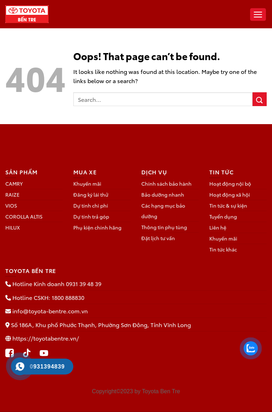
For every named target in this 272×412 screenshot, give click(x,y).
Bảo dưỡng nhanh (162, 194)
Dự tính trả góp (91, 216)
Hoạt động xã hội (229, 194)
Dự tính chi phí (90, 205)
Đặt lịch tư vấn (158, 238)
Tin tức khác (223, 249)
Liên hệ (217, 227)
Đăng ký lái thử (90, 194)
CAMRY (14, 183)
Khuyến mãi (87, 183)
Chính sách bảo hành (166, 183)
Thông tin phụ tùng (164, 227)
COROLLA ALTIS (23, 216)
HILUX (12, 227)
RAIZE (12, 194)
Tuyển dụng (223, 216)
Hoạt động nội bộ (230, 183)
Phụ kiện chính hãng (97, 227)
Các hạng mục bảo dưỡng (163, 211)
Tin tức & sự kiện (228, 205)
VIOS (11, 205)
